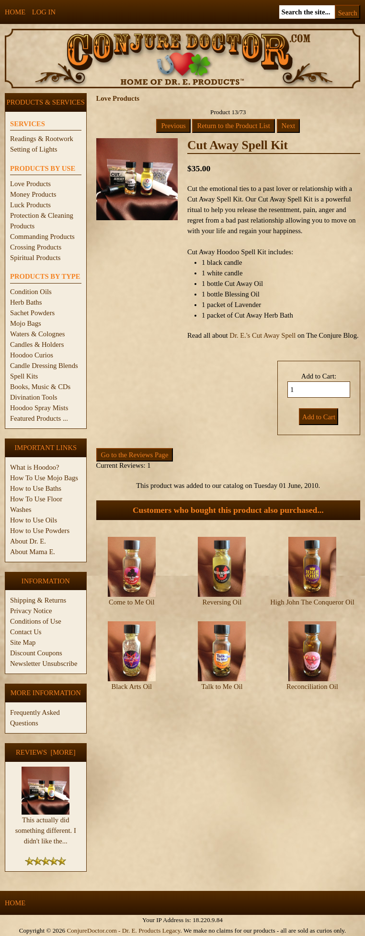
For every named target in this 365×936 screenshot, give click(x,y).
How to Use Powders (39, 530)
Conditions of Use (35, 621)
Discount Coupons (36, 653)
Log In (44, 12)
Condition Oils (31, 292)
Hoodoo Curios (31, 355)
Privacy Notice (31, 611)
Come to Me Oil (132, 602)
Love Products (30, 184)
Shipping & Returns (38, 600)
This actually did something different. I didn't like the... (45, 826)
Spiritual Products (35, 257)
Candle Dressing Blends (44, 365)
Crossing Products (35, 247)
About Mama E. (32, 552)
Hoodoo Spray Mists (39, 408)
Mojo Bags (25, 323)
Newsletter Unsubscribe (43, 663)
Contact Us (26, 632)
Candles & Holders (37, 344)
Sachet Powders (32, 313)
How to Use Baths (35, 488)
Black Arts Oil (131, 686)
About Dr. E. (28, 541)
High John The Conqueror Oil (312, 602)
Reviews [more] (46, 752)
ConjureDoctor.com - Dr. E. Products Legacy (123, 930)
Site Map (22, 642)
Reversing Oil (221, 602)
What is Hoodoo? (34, 467)
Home (15, 12)
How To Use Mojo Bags (44, 478)
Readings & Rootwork (41, 138)
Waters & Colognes (37, 334)
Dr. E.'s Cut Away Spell (262, 335)
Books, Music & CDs (40, 387)
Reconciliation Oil (312, 686)
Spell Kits (24, 376)
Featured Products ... (39, 418)
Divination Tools (33, 397)
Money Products (33, 194)
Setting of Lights (33, 149)
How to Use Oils (33, 520)
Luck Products (30, 205)
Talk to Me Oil (222, 686)
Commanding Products (42, 236)
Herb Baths (26, 302)
